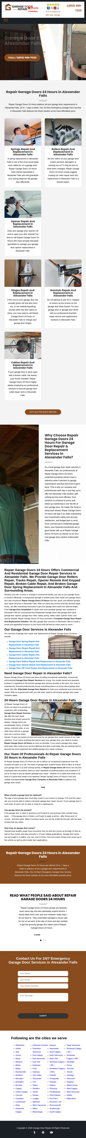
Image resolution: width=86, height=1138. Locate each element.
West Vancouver (73, 1092)
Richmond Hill (55, 1105)
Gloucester (37, 1078)
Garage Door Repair (42, 1128)
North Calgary (55, 1052)
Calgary (19, 1088)
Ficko (35, 1068)
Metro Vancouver (39, 1105)
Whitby (69, 1095)
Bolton (18, 1068)
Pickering (53, 1088)
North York (54, 1058)
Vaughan (70, 1082)
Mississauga (37, 1112)
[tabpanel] (43, 921)
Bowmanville (21, 1072)
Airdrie (18, 1048)
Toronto (70, 1072)
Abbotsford (20, 1045)
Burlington (20, 1082)
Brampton (19, 1078)
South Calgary (55, 1112)
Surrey (69, 1065)
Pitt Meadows (55, 1092)
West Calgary (72, 1088)
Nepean (53, 1045)
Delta (18, 1105)
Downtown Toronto (40, 1045)
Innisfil (35, 1092)
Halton (35, 1085)
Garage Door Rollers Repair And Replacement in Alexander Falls (40, 661)
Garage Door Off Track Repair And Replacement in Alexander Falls (40, 668)
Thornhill (70, 1068)
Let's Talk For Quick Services (43, 412)
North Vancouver (56, 1055)
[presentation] (35, 1007)
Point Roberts (55, 1095)
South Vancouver (73, 1045)
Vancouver (71, 1078)
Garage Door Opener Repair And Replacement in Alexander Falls (40, 665)
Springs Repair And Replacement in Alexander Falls (23, 151)
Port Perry (54, 1098)
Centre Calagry (22, 1092)
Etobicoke (36, 1065)
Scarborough (55, 1108)
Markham (36, 1102)
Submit (43, 1016)
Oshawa (53, 1082)
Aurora (18, 1055)
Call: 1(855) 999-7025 (22, 57)
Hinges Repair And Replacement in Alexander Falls (22, 293)
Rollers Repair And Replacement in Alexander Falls (63, 151)
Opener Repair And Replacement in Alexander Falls (23, 224)
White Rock (71, 1098)
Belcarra (19, 1062)
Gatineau (36, 1072)
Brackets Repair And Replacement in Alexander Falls (63, 293)
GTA (34, 1082)
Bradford (19, 1075)
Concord (19, 1095)
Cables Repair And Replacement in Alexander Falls (22, 365)
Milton (35, 1108)
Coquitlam (20, 1098)
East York (36, 1062)
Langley (36, 1098)
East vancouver (39, 1058)
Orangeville (54, 1078)
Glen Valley (37, 1075)
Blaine (18, 1065)
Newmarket (54, 1048)
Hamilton (36, 1088)
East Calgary (38, 1055)
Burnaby (19, 1085)
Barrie (18, 1058)
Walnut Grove (72, 1085)
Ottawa (52, 1085)
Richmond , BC (56, 1102)
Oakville (53, 1075)
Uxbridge (70, 1075)
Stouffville (70, 1062)
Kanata (35, 1095)
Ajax (17, 1052)
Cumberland (20, 1102)
